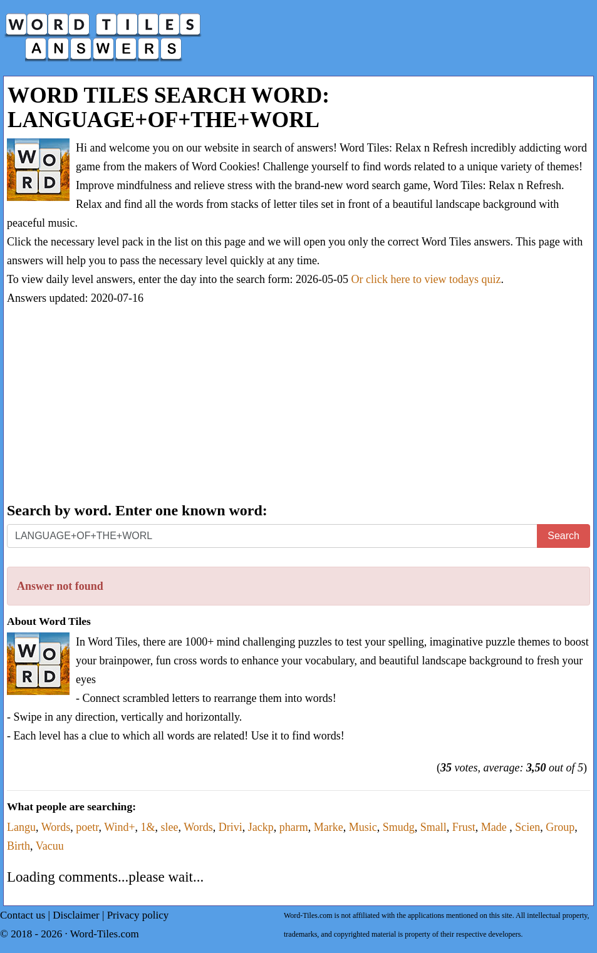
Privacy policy (138, 915)
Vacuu (50, 846)
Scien (527, 827)
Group (560, 827)
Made (495, 827)
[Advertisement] (298, 405)
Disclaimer (76, 915)
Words (56, 827)
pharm (293, 827)
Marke (328, 827)
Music (363, 827)
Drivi (230, 827)
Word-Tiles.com (104, 934)
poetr (87, 827)
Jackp (261, 827)
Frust (463, 827)
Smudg (399, 827)
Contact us (22, 915)
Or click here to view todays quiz (426, 279)
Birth (18, 846)
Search (563, 535)
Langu (21, 827)
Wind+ (119, 827)
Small (433, 827)
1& (148, 827)
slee (170, 827)
